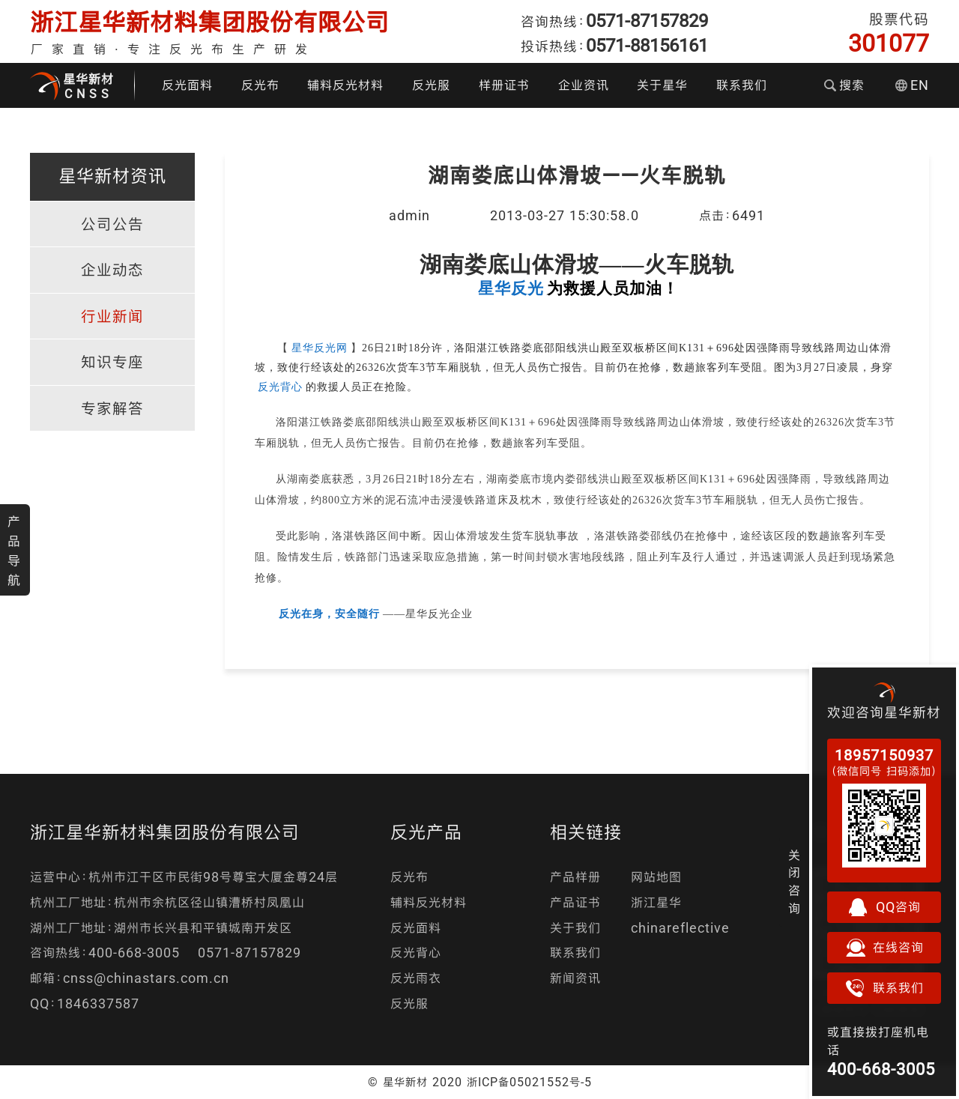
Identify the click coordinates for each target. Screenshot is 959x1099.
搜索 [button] (844, 85)
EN (912, 85)
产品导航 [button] (14, 550)
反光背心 (415, 952)
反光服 (431, 85)
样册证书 (504, 85)
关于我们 (575, 927)
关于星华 (662, 85)
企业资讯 (583, 85)
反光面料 (187, 85)
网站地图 (656, 877)
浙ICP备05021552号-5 (529, 1082)
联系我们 (741, 85)
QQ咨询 (884, 907)
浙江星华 (656, 902)
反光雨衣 (415, 978)
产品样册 (575, 877)
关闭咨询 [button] (794, 882)
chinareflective (680, 927)
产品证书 (575, 902)
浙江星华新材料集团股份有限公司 (210, 22)
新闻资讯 (575, 978)
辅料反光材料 (345, 85)
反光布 (260, 85)
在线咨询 (884, 948)
